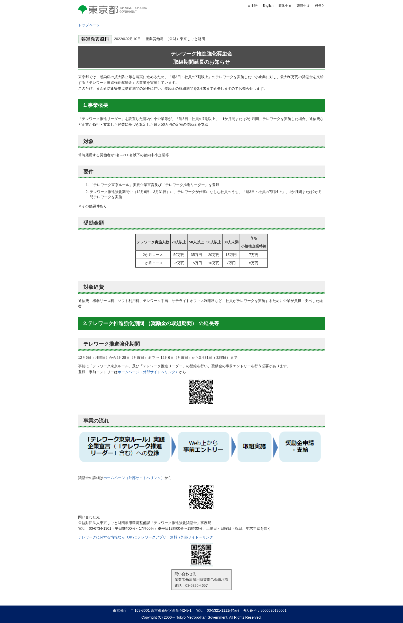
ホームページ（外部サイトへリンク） (148, 372)
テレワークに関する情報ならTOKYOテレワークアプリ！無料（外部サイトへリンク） (147, 537)
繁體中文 (303, 5)
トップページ (89, 25)
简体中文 (285, 5)
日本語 (253, 5)
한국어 (320, 5)
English (267, 5)
